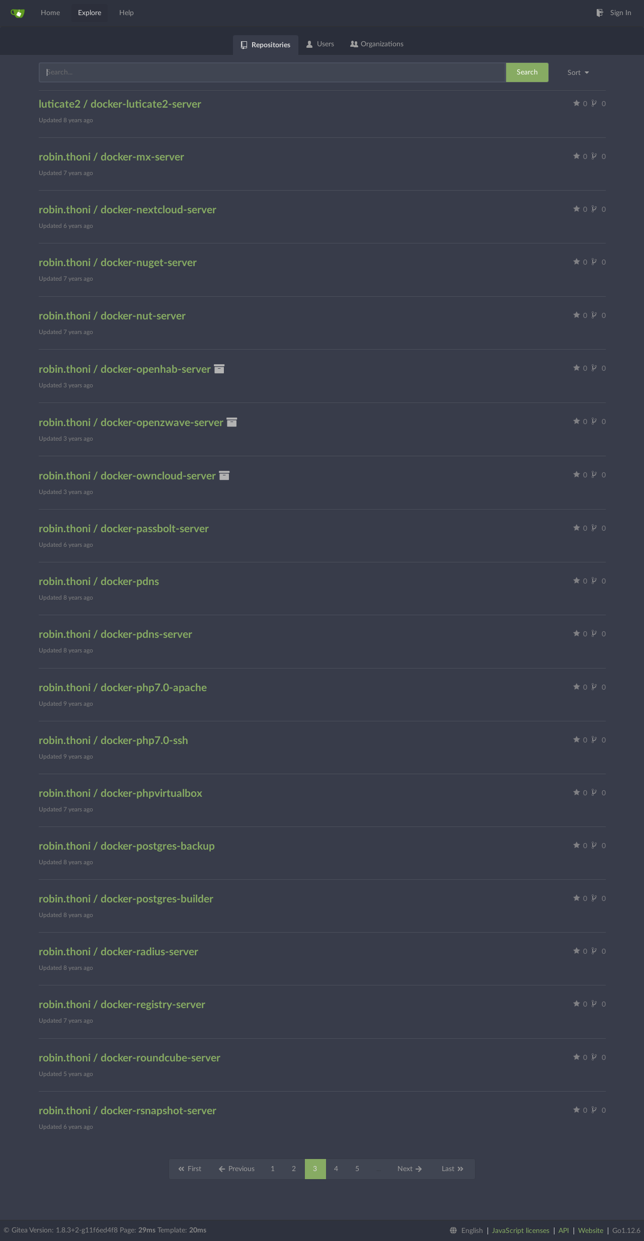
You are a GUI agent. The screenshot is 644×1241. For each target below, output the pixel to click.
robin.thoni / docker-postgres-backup (127, 846)
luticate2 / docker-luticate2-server (120, 104)
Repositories (265, 45)
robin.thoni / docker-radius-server (118, 952)
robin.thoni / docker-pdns (99, 581)
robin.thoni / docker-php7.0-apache (123, 688)
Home (50, 13)
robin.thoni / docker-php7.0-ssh (113, 740)
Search (527, 72)
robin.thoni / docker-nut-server (112, 316)
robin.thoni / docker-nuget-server (118, 263)
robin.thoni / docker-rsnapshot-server (127, 1111)
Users (320, 44)
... (378, 1169)
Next (410, 1169)
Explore (89, 13)
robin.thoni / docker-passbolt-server (124, 529)
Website (590, 1230)
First (189, 1169)
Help (126, 13)
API (563, 1230)
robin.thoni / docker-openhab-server (132, 369)
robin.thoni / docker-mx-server (111, 157)
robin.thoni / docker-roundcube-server (129, 1058)
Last (453, 1169)
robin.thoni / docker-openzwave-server (138, 423)
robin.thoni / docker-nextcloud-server (127, 210)
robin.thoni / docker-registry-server (122, 1005)
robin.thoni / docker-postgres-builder (126, 899)
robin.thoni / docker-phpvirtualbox (120, 793)
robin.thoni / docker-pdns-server (115, 634)
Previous (236, 1169)
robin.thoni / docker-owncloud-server (135, 476)
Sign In (613, 13)
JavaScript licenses (520, 1230)
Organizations (377, 44)
